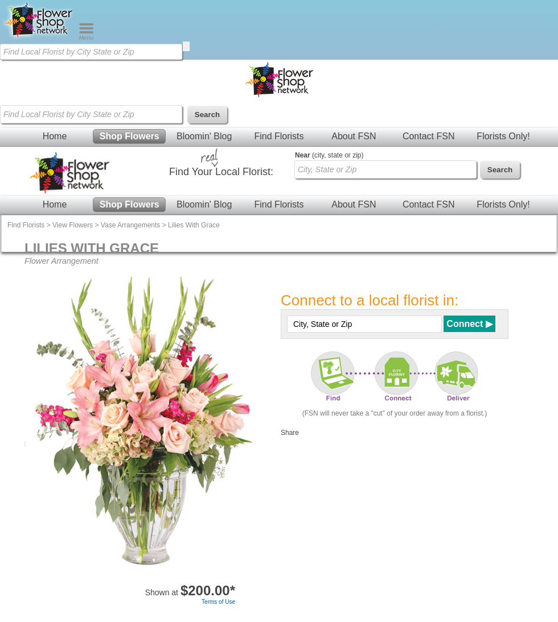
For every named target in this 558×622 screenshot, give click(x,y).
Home (55, 136)
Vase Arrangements (131, 225)
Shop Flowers (129, 136)
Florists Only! (503, 136)
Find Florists (278, 136)
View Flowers (72, 225)
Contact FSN (429, 136)
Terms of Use (218, 602)
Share (290, 433)
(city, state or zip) (329, 155)
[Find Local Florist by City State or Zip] (91, 52)
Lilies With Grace (194, 225)
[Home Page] (39, 38)
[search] (186, 46)
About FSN (353, 136)
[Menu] (86, 38)
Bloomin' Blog (204, 136)
